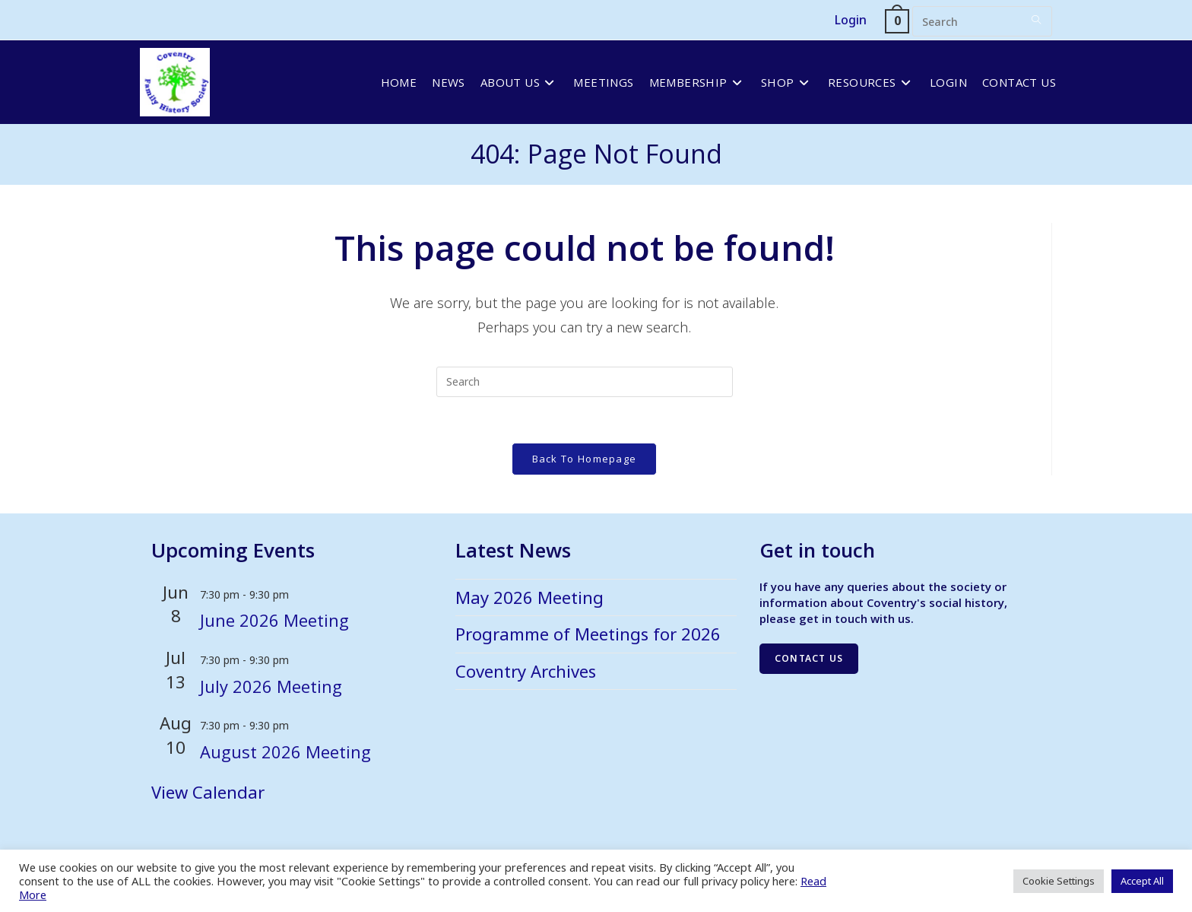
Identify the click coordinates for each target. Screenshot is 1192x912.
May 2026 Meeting (529, 597)
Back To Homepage (584, 459)
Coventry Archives (525, 670)
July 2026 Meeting (271, 686)
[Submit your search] (1037, 19)
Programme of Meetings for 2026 (588, 634)
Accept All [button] (1142, 881)
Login (851, 19)
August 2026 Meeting (285, 751)
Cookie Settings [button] (1058, 881)
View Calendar (208, 791)
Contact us (809, 658)
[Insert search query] (982, 21)
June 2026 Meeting (274, 620)
